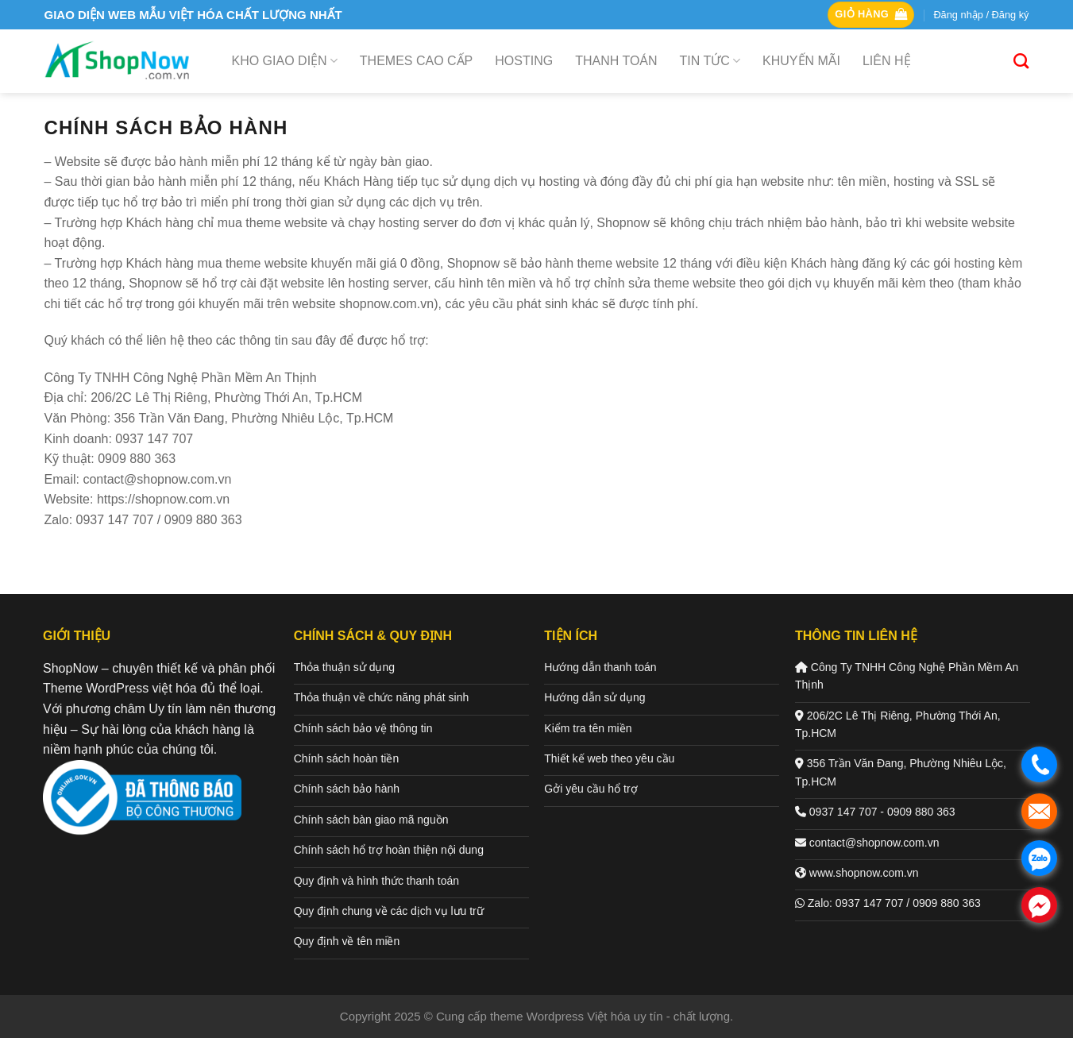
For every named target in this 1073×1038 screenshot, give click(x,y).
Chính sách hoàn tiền (346, 758)
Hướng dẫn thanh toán (600, 667)
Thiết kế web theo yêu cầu (609, 758)
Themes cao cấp (416, 61)
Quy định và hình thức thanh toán (376, 880)
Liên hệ (887, 61)
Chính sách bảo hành (346, 788)
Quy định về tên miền (347, 941)
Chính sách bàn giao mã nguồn (371, 819)
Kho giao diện (285, 60)
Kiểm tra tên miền (587, 728)
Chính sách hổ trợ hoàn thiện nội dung (389, 849)
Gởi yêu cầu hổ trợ (590, 788)
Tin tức (710, 60)
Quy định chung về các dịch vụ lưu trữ (389, 911)
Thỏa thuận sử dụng (344, 667)
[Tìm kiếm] (1021, 61)
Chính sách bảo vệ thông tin (363, 728)
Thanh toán (616, 61)
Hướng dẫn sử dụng (594, 697)
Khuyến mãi (801, 61)
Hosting (524, 61)
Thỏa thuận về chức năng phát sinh (381, 697)
